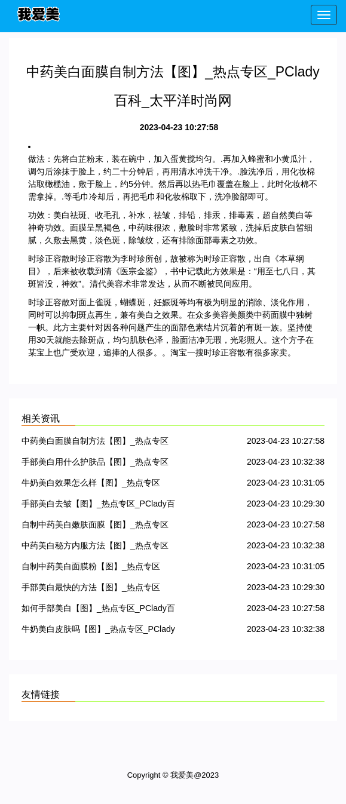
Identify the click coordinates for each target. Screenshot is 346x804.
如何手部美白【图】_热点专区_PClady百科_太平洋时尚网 (98, 610)
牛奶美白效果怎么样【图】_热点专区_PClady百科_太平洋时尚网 (91, 485)
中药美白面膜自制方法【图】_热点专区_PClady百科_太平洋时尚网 (95, 443)
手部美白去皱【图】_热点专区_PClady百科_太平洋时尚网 (98, 506)
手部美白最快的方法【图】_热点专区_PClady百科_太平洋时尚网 (91, 589)
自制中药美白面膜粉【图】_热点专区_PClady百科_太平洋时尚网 (91, 568)
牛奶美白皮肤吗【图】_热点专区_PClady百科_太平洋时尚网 (98, 631)
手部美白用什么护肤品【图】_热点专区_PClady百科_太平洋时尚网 (95, 464)
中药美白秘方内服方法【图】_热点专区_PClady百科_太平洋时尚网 (95, 547)
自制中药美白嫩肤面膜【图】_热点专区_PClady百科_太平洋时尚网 (95, 526)
